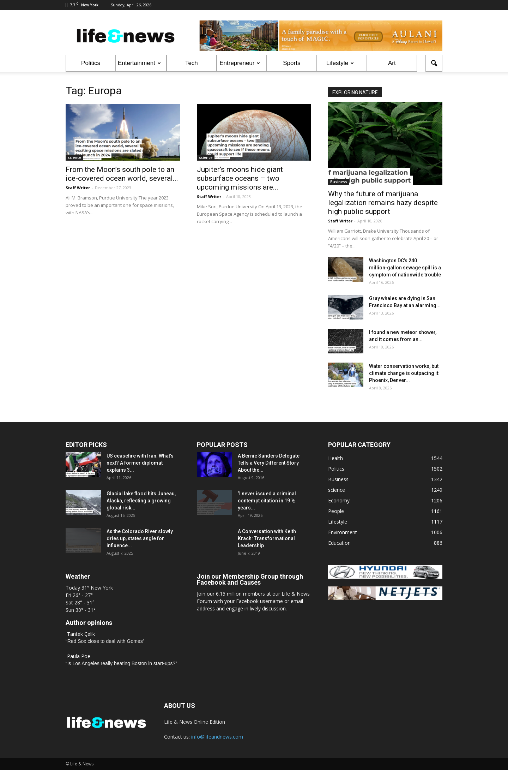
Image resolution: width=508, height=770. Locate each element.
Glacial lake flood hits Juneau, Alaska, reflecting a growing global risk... (141, 501)
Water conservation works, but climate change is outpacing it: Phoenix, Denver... (404, 373)
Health (335, 458)
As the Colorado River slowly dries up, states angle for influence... (140, 538)
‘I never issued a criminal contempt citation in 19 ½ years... (267, 501)
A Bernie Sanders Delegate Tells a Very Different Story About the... (269, 463)
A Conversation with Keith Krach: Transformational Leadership (267, 538)
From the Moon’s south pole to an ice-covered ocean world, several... (122, 174)
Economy (339, 500)
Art (392, 63)
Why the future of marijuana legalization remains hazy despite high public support (383, 203)
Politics (90, 63)
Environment (342, 532)
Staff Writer (78, 187)
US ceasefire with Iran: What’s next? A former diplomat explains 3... (140, 463)
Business (338, 181)
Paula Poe (78, 656)
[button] (433, 63)
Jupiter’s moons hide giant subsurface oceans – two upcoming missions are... (240, 178)
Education (339, 542)
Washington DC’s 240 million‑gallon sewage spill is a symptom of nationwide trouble (405, 267)
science (74, 157)
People (336, 511)
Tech (191, 63)
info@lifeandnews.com (217, 736)
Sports (291, 63)
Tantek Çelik (81, 634)
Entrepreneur (239, 63)
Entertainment (139, 63)
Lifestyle (340, 63)
